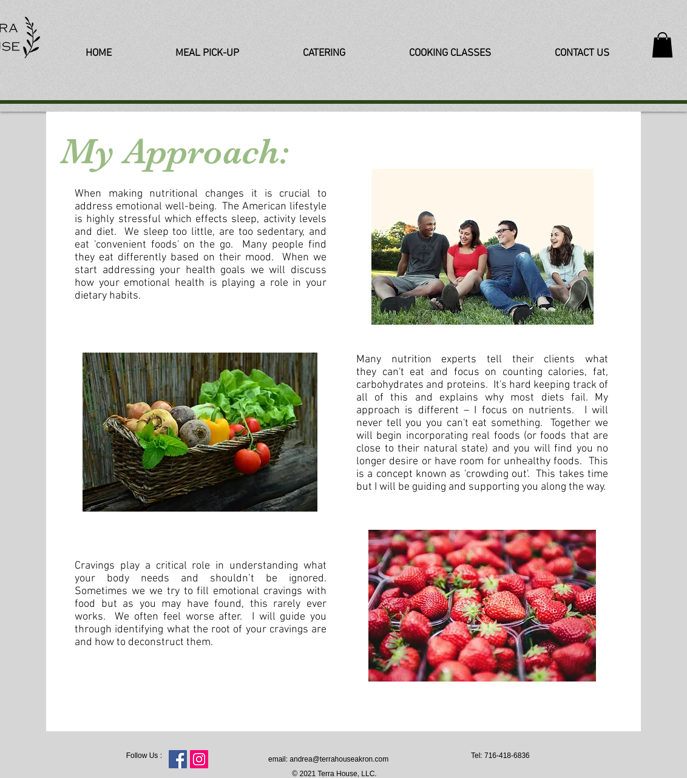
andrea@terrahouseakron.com (338, 759)
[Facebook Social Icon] (178, 759)
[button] (662, 45)
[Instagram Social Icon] (199, 759)
